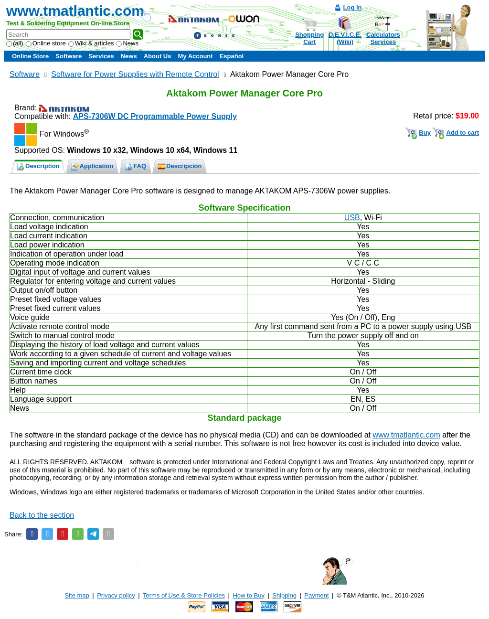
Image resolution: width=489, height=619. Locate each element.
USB (352, 217)
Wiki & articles (91, 43)
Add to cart (462, 132)
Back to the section (42, 515)
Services (101, 56)
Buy (425, 132)
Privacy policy (116, 595)
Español (232, 56)
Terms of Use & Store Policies (184, 595)
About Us (157, 56)
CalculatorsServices (383, 38)
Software (68, 56)
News (127, 43)
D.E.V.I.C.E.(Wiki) (345, 38)
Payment (316, 595)
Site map (77, 595)
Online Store (30, 56)
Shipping (284, 595)
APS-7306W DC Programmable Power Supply (155, 116)
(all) (14, 43)
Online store (46, 43)
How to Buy (248, 595)
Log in (352, 7)
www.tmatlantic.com (75, 11)
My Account (195, 56)
